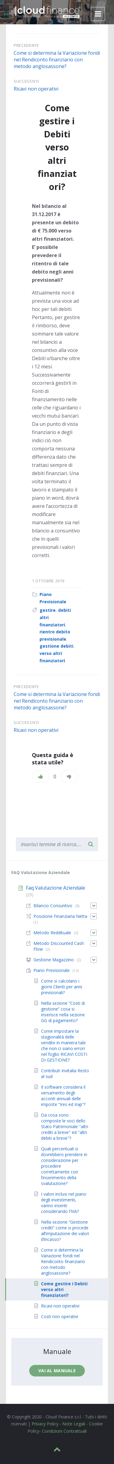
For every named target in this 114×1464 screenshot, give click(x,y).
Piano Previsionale (51, 970)
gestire (48, 610)
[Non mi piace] (69, 776)
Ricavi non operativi (36, 88)
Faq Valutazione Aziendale (55, 887)
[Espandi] (94, 906)
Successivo (26, 81)
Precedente (26, 45)
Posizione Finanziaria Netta (60, 916)
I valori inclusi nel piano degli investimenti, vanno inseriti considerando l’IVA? (63, 1202)
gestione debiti (56, 646)
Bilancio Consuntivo (52, 905)
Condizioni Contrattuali (64, 1431)
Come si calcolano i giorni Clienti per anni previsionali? (61, 986)
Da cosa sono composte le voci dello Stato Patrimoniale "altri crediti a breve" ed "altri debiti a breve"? (64, 1126)
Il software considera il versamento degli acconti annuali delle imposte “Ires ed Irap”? (63, 1095)
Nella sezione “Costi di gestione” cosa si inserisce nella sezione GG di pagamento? (63, 1011)
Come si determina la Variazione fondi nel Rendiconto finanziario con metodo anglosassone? (57, 60)
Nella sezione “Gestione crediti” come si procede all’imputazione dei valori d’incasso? (65, 1230)
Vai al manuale (57, 1370)
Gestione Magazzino (53, 960)
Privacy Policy (45, 1424)
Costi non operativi (59, 1316)
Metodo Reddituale (52, 932)
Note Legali (73, 1424)
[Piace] (40, 776)
